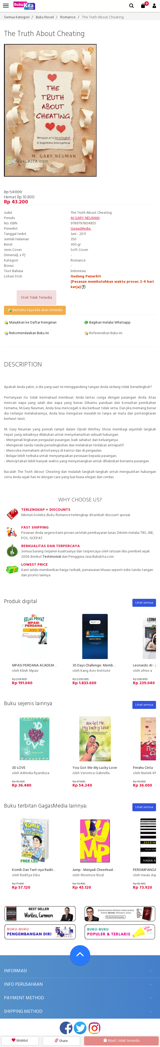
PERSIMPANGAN (146, 870)
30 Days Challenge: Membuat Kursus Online (106, 665)
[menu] (6, 5)
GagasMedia (81, 229)
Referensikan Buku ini (103, 333)
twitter (80, 1028)
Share (61, 1041)
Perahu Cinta (143, 768)
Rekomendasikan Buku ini (26, 333)
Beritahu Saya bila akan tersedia (34, 310)
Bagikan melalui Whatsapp (107, 323)
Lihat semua (144, 602)
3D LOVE (18, 768)
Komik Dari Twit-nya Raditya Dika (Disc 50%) (47, 870)
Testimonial (52, 557)
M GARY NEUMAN (85, 218)
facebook (66, 1028)
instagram (94, 1028)
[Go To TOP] (80, 955)
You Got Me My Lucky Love (94, 768)
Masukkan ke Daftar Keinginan (30, 323)
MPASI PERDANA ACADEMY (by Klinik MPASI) (47, 665)
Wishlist (20, 1041)
